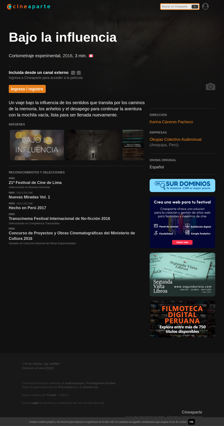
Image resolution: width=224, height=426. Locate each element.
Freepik (51, 395)
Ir (195, 6)
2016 (68, 55)
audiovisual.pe (74, 383)
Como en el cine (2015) (38, 368)
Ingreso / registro (27, 89)
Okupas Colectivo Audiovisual (175, 139)
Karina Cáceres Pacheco (171, 122)
